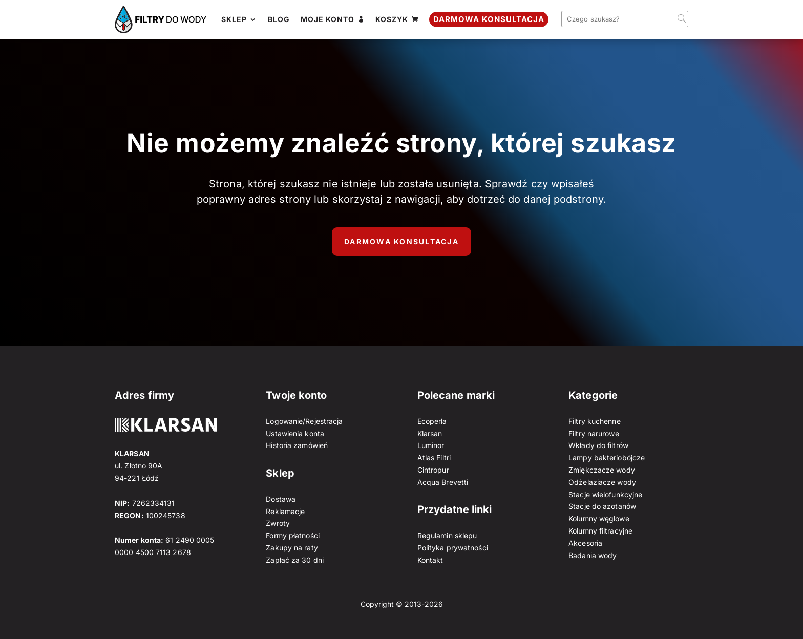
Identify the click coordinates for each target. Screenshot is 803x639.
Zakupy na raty (292, 547)
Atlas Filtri (434, 457)
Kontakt (430, 560)
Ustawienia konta (295, 433)
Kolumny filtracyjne (600, 530)
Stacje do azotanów (602, 506)
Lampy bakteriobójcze (606, 457)
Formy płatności (293, 535)
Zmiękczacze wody (601, 469)
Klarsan (429, 433)
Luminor (431, 445)
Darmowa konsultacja (401, 241)
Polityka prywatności (452, 547)
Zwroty (278, 523)
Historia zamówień (297, 445)
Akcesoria (585, 543)
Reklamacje (285, 511)
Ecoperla (432, 421)
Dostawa (280, 499)
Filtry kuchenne (594, 421)
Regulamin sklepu (447, 535)
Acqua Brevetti (442, 482)
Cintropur (433, 469)
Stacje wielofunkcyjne (605, 494)
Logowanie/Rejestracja (304, 421)
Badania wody (592, 555)
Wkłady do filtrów (598, 445)
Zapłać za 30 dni (295, 560)
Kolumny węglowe (598, 518)
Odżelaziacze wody (602, 482)
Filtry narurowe (593, 433)
